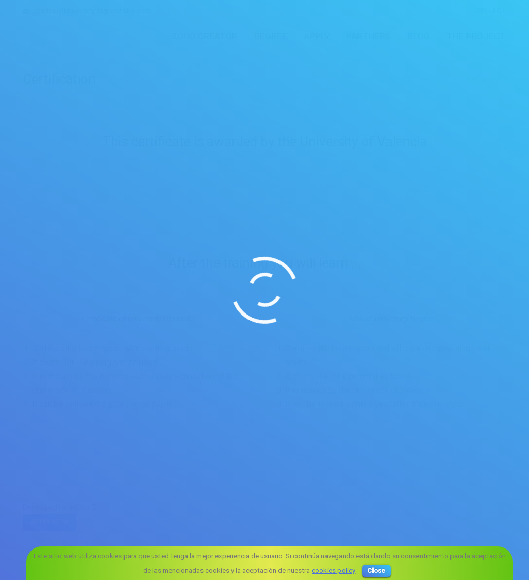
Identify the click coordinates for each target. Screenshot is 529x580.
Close (376, 570)
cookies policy (333, 570)
